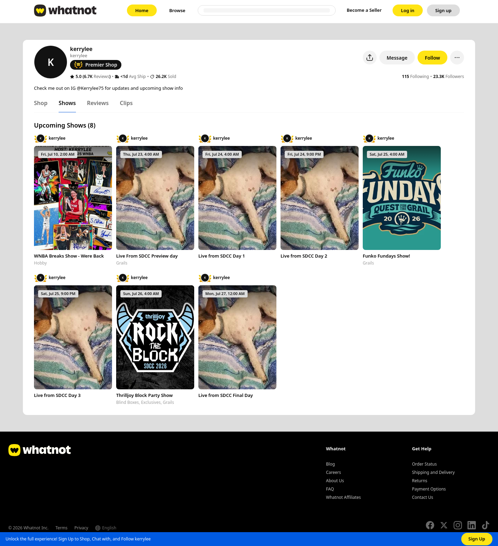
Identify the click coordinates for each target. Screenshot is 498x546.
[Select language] (119, 528)
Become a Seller (364, 10)
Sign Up (477, 539)
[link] (142, 10)
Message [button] (397, 57)
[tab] (41, 104)
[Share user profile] (370, 57)
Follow (432, 57)
